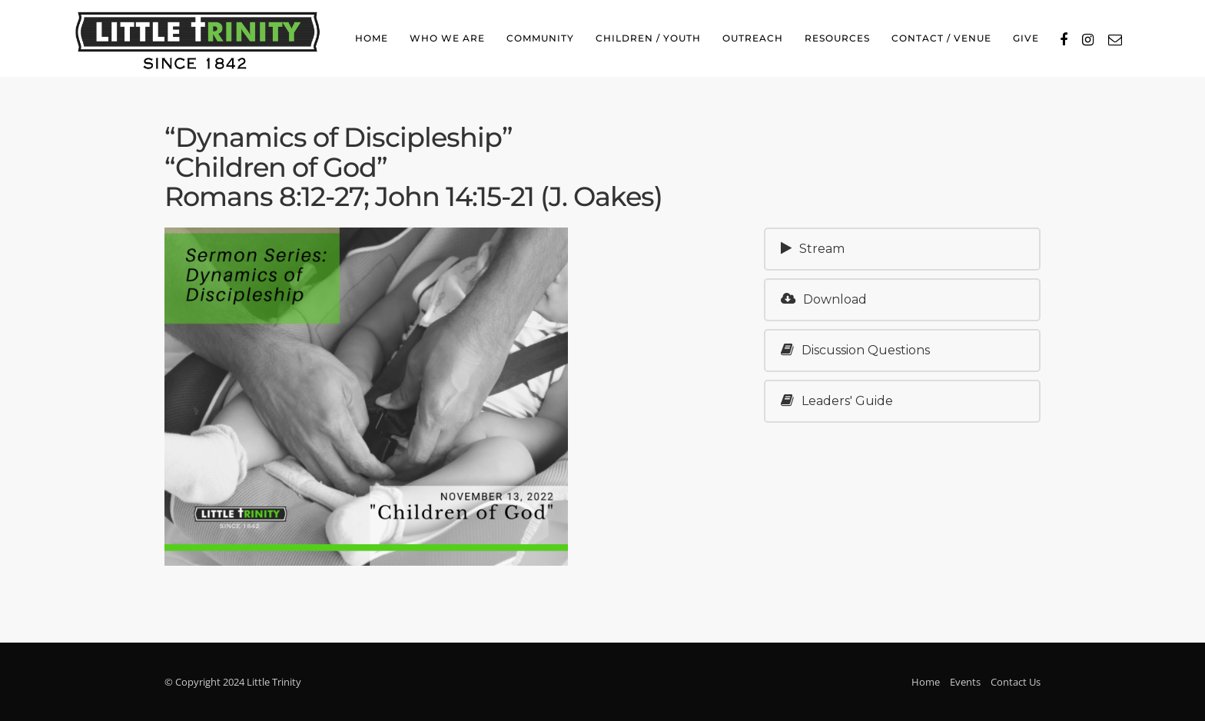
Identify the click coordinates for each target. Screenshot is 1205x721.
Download (824, 299)
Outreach (752, 38)
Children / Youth (648, 38)
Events (965, 682)
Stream (813, 248)
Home (371, 38)
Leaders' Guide (837, 401)
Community (540, 38)
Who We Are (447, 38)
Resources (837, 38)
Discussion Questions (855, 350)
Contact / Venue (941, 38)
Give (1026, 38)
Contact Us (1016, 682)
